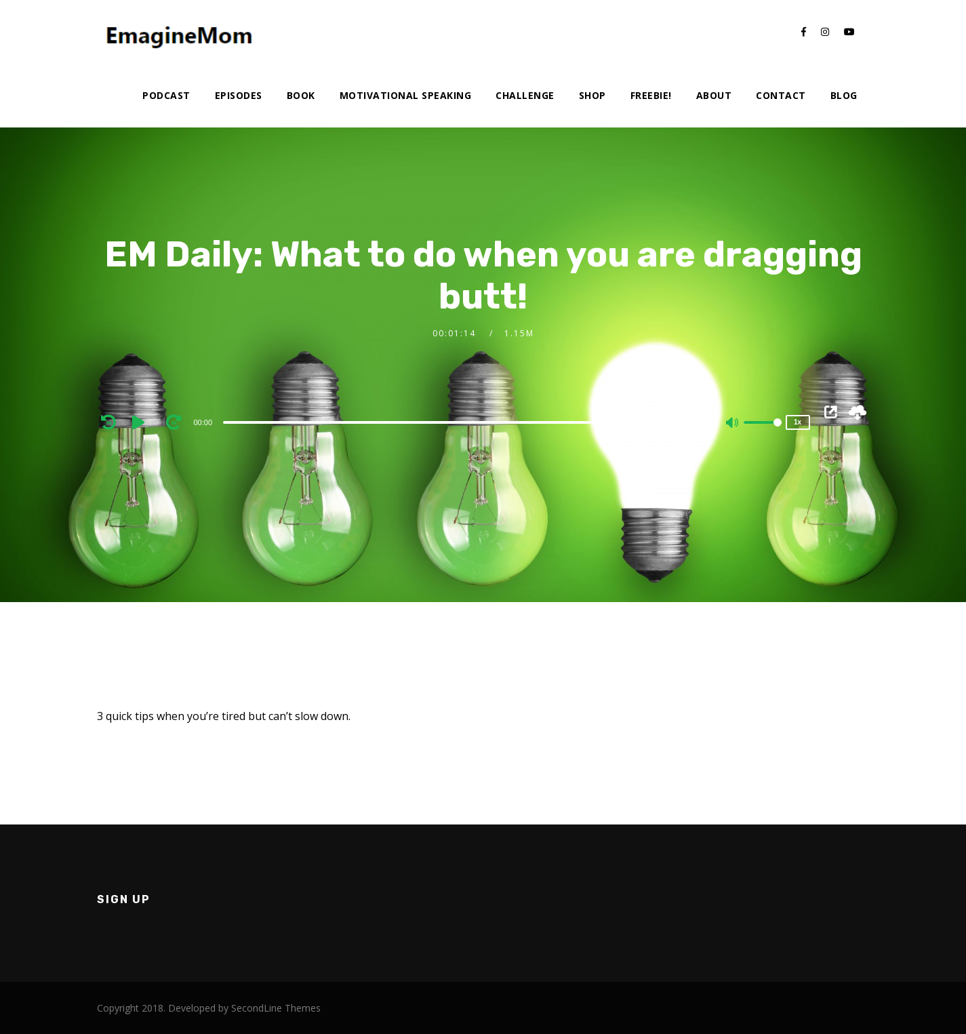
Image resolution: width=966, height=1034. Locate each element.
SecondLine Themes (276, 1007)
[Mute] (733, 424)
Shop (592, 95)
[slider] (453, 422)
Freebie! (651, 95)
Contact (781, 95)
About (714, 95)
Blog (844, 95)
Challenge (525, 95)
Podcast (166, 95)
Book (301, 95)
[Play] (143, 421)
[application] (455, 421)
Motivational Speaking (406, 95)
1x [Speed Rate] (797, 422)
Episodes (238, 95)
